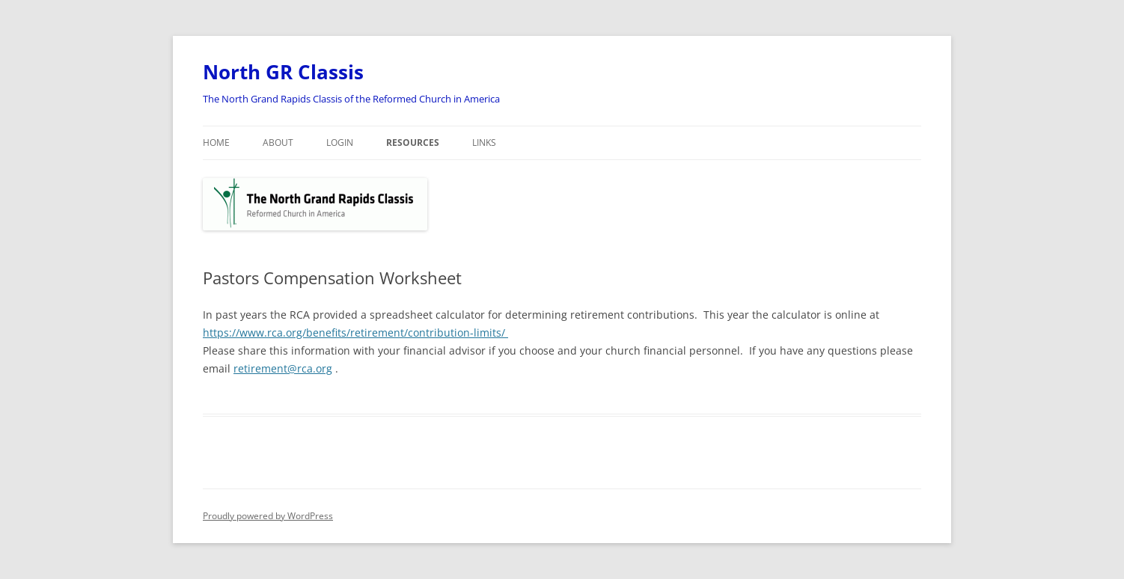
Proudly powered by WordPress (268, 515)
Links (484, 142)
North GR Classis (283, 71)
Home (216, 142)
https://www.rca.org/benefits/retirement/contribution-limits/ (355, 332)
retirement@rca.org (282, 368)
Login (339, 142)
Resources (412, 142)
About (278, 142)
